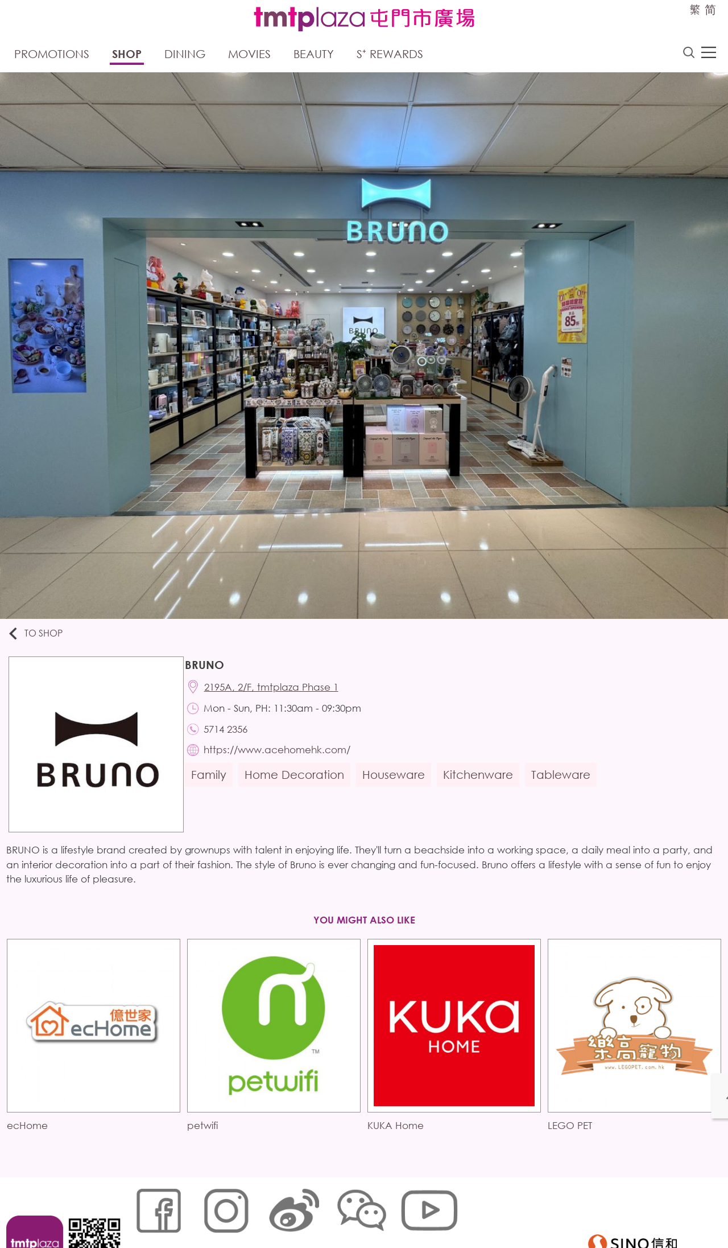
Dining (184, 55)
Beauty (313, 55)
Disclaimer (442, 1210)
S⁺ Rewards (390, 55)
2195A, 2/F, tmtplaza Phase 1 (277, 692)
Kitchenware (483, 786)
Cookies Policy (200, 1210)
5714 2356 (232, 737)
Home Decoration (299, 786)
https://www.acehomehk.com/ (283, 760)
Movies (249, 55)
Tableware (565, 786)
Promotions (51, 55)
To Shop (40, 636)
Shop (127, 55)
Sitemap (146, 1210)
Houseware (398, 786)
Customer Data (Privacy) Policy (352, 1210)
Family (213, 786)
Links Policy (260, 1210)
